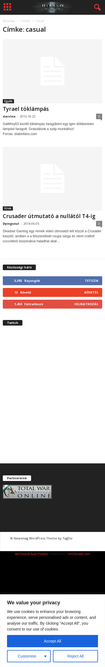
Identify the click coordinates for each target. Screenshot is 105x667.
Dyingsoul (11, 223)
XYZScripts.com (79, 554)
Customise (27, 656)
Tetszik (91, 280)
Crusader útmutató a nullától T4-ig (49, 216)
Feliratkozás (86, 304)
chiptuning (84, 538)
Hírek (7, 208)
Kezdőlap (9, 21)
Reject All (75, 656)
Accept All (52, 641)
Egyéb (8, 101)
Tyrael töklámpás (26, 109)
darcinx (9, 116)
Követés (91, 292)
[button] (96, 7)
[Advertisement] (52, 399)
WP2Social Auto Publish (31, 554)
